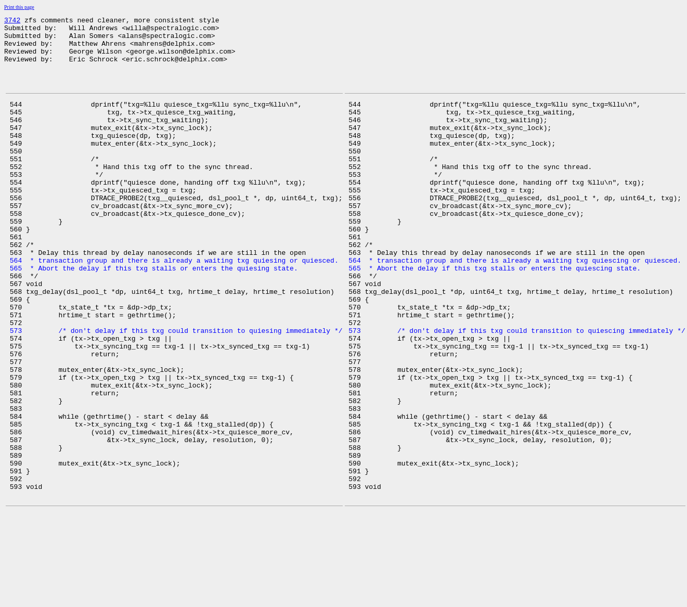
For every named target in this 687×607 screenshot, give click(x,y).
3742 (12, 21)
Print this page (19, 7)
